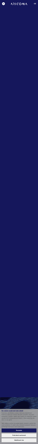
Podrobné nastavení (19, 435)
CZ (35, 4)
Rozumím (19, 430)
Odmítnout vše (19, 440)
